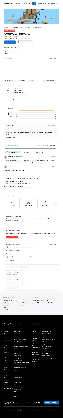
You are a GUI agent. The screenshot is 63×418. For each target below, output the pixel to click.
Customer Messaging (19, 348)
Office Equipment (20, 305)
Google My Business (18, 358)
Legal (15, 384)
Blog (33, 343)
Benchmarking (7, 369)
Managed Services (46, 331)
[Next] (55, 203)
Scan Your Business (46, 346)
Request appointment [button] (14, 250)
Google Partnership (7, 385)
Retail (15, 393)
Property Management (19, 386)
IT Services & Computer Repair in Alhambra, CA (43, 302)
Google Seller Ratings (7, 341)
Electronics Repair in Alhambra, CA (40, 300)
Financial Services (18, 377)
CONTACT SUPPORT (51, 403)
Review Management (19, 341)
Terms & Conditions (9, 410)
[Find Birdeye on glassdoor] (41, 402)
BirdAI (5, 377)
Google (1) (27, 152)
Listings (6, 331)
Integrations (7, 382)
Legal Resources (35, 359)
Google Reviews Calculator (48, 339)
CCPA (35, 410)
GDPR (28, 410)
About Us (34, 331)
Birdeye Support (46, 353)
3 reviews (15, 36)
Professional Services (47, 333)
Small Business (17, 331)
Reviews (6, 333)
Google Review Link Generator (49, 344)
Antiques (18, 300)
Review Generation (18, 344)
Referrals (6, 336)
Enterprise (16, 333)
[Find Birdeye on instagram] (36, 402)
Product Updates (36, 347)
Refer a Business (46, 355)
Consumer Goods (17, 27)
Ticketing (6, 372)
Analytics (6, 380)
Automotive (17, 373)
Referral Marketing (18, 351)
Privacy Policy (18, 410)
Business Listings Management (21, 362)
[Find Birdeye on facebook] (27, 402)
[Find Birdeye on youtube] (39, 402)
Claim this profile (12, 237)
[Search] (34, 3)
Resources (34, 340)
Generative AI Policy (42, 410)
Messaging (6, 362)
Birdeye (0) (39, 152)
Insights (6, 367)
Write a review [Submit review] (10, 42)
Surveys (6, 365)
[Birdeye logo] (8, 3)
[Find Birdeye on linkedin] (33, 402)
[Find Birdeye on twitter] (30, 402)
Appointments (7, 352)
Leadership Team (36, 333)
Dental (15, 375)
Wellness (16, 396)
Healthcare (16, 380)
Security (24, 410)
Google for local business (20, 339)
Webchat (6, 347)
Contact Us (34, 361)
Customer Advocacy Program (49, 358)
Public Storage (17, 389)
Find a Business (45, 348)
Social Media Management (20, 367)
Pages (5, 338)
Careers (33, 350)
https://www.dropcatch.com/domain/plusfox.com (21, 256)
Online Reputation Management (21, 346)
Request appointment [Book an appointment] (25, 42)
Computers (27, 27)
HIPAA (31, 410)
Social (5, 350)
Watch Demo (35, 336)
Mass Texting (7, 354)
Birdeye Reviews (35, 354)
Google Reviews (17, 355)
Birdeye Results (35, 356)
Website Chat (17, 353)
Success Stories (35, 352)
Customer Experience (19, 365)
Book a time (34, 338)
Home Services (17, 382)
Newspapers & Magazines (22, 302)
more (8, 135)
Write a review (42, 3)
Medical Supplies (7, 302)
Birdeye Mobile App (8, 388)
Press (33, 345)
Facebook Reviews (18, 360)
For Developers (45, 351)
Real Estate (16, 391)
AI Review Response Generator (49, 341)
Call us (10, 253)
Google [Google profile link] (12, 260)
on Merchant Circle (18, 156)
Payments (6, 357)
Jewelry (5, 307)
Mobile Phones (7, 309)
